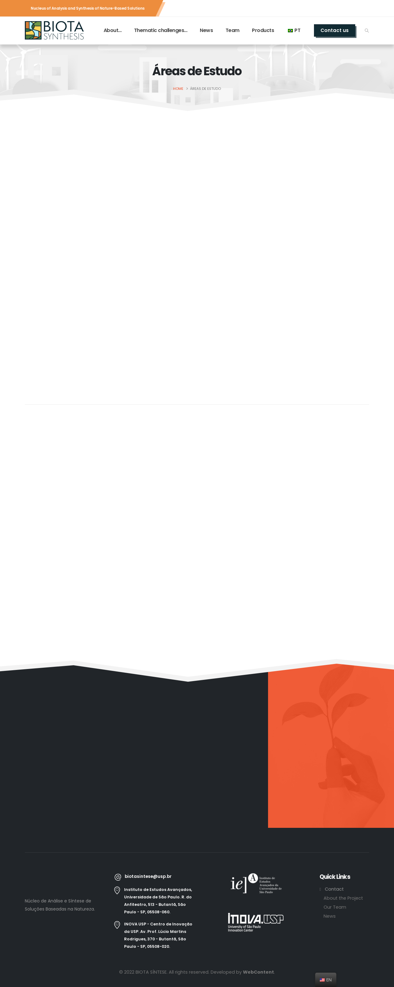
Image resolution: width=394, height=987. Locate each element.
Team (233, 30)
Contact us (334, 30)
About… (113, 30)
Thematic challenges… (160, 30)
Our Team (335, 907)
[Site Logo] (54, 30)
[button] (367, 31)
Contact (334, 889)
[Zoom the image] (256, 877)
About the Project (343, 898)
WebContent (258, 972)
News (206, 30)
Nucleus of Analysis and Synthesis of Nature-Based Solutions (88, 8)
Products (263, 30)
